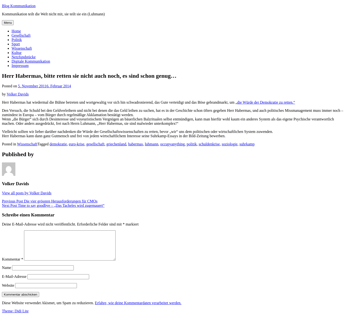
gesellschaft (95, 144)
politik (192, 144)
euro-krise (76, 144)
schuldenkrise (209, 144)
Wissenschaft (22, 48)
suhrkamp (246, 144)
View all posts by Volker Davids (26, 193)
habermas (135, 144)
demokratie (58, 144)
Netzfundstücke (24, 57)
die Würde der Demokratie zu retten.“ (266, 102)
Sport (16, 44)
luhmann (151, 144)
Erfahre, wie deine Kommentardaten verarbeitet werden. (138, 309)
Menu (8, 22)
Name (6, 273)
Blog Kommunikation (19, 6)
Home (16, 31)
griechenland (116, 144)
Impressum (20, 66)
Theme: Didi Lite (15, 317)
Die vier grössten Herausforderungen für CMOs (50, 201)
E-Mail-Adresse (14, 282)
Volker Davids (18, 94)
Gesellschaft (21, 35)
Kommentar (12, 265)
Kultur (17, 53)
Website (8, 291)
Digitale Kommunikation (31, 61)
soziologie (230, 144)
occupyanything (172, 144)
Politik (17, 40)
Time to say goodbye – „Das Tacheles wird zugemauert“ (53, 205)
